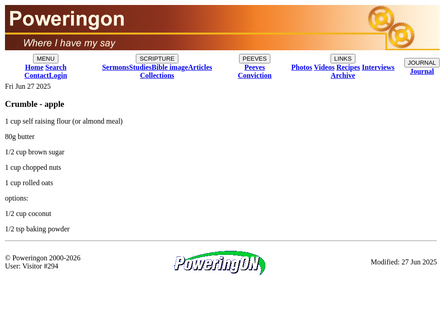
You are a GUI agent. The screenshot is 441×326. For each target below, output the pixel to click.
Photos (301, 67)
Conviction (255, 75)
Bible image (170, 67)
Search (56, 67)
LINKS (343, 58)
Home (34, 67)
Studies (140, 67)
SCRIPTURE (156, 58)
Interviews (378, 67)
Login (58, 75)
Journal (422, 71)
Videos (324, 67)
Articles (200, 67)
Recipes (348, 67)
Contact (36, 75)
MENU (45, 58)
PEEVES (255, 58)
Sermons (115, 67)
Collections (157, 75)
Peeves (254, 67)
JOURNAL (422, 62)
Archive (343, 75)
